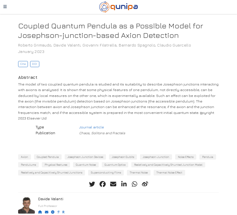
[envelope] (113, 184)
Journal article (91, 127)
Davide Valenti (67, 45)
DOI (34, 63)
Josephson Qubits (123, 156)
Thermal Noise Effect (169, 172)
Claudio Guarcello (174, 45)
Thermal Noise (139, 172)
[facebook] (102, 184)
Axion (24, 156)
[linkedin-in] (124, 184)
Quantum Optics (115, 164)
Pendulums (28, 164)
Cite (23, 63)
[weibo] (145, 184)
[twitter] (92, 184)
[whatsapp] (134, 184)
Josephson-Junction (156, 156)
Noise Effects (186, 156)
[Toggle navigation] (5, 7)
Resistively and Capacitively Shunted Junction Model (168, 164)
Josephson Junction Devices (85, 156)
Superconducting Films (106, 172)
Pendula (207, 156)
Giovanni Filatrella (100, 45)
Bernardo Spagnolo (137, 45)
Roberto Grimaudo (34, 45)
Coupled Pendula (48, 156)
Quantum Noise (86, 164)
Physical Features (56, 164)
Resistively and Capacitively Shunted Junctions (51, 172)
